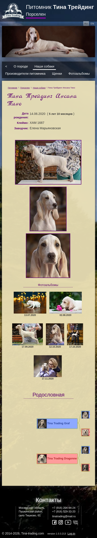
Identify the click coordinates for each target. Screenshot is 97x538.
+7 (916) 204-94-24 (63, 507)
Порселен (36, 14)
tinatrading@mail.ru (64, 516)
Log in (71, 533)
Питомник (60, 7)
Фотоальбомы (79, 73)
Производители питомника (25, 73)
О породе (21, 66)
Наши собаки (44, 66)
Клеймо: (22, 122)
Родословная (48, 395)
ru (86, 23)
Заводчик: (21, 128)
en (92, 23)
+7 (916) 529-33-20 (63, 511)
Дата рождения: (21, 115)
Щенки (57, 73)
